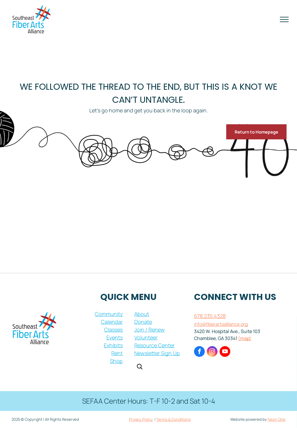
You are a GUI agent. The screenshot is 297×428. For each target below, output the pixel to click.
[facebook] (199, 352)
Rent (117, 353)
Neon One (276, 419)
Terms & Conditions (173, 419)
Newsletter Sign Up (157, 353)
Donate (143, 321)
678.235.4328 (210, 315)
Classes (113, 329)
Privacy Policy (141, 419)
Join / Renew (149, 329)
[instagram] (212, 352)
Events (114, 337)
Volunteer (145, 337)
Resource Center (154, 345)
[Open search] (139, 367)
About (141, 313)
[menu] (284, 19)
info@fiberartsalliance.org (221, 324)
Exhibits (113, 345)
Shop (116, 360)
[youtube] (225, 352)
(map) (244, 338)
